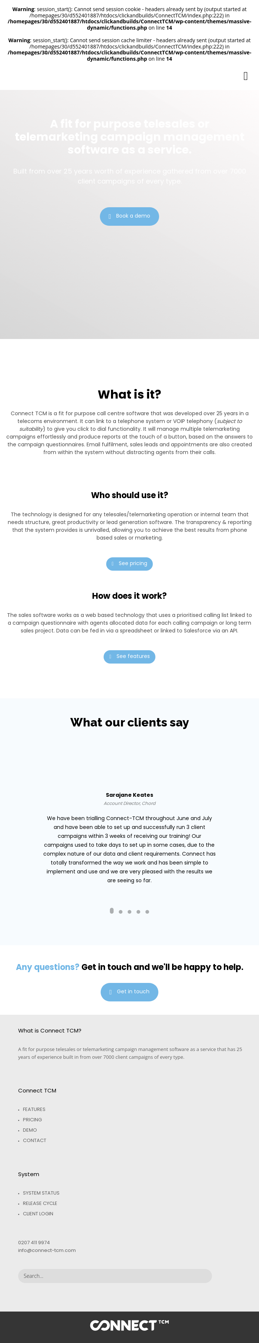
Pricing (32, 1119)
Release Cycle (40, 1203)
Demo (30, 1130)
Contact (34, 1140)
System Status (41, 1192)
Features (34, 1109)
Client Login (38, 1213)
